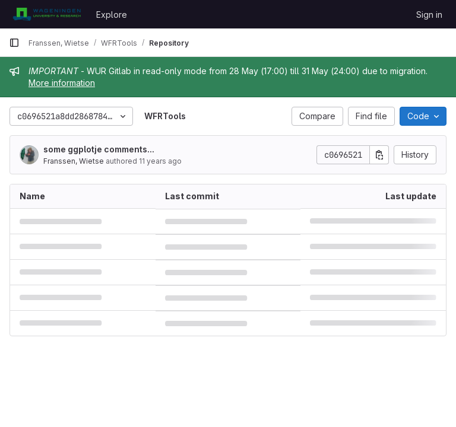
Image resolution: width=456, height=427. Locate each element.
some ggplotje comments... (98, 149)
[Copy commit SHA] (379, 154)
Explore (111, 14)
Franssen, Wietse (73, 161)
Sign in (429, 14)
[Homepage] (47, 14)
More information (61, 83)
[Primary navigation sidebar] (14, 42)
